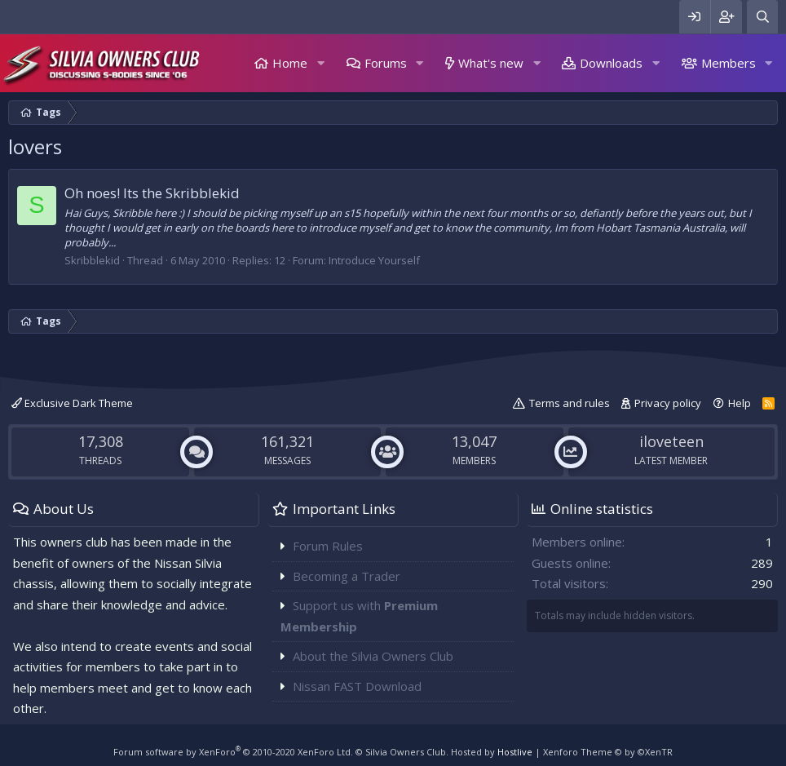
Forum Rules (328, 546)
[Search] (762, 16)
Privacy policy (667, 403)
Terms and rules (569, 403)
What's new (490, 63)
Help (739, 403)
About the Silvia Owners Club (373, 656)
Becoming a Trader (346, 576)
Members (728, 63)
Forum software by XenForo (233, 752)
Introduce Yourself (374, 260)
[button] (320, 63)
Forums (385, 63)
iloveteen (671, 441)
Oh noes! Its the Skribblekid (152, 193)
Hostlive (514, 752)
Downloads (611, 63)
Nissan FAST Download (357, 686)
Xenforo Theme (608, 752)
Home (289, 63)
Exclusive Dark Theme (72, 403)
